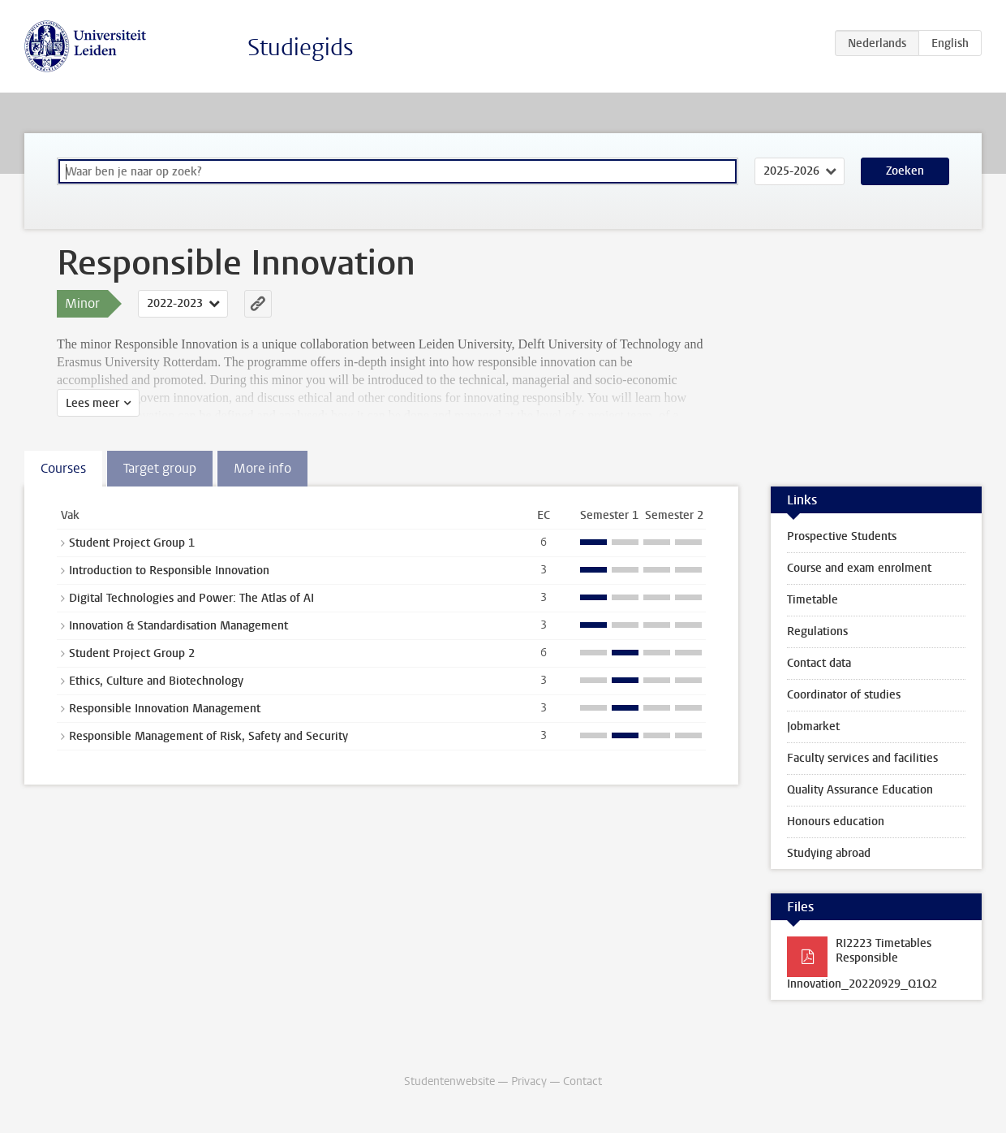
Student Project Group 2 (132, 653)
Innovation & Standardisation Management (178, 626)
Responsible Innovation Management (164, 708)
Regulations (817, 631)
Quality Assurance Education (860, 790)
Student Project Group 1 (132, 543)
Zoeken (905, 171)
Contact (582, 1081)
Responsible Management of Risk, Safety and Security (208, 736)
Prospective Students (841, 536)
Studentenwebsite (449, 1081)
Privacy (529, 1081)
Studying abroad (829, 853)
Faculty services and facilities (862, 758)
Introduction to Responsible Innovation (169, 570)
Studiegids (300, 47)
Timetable (812, 600)
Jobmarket (813, 726)
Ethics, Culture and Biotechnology (156, 681)
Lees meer (92, 403)
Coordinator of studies (844, 695)
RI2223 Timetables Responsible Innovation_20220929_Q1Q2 (862, 964)
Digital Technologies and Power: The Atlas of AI (191, 598)
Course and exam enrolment (859, 568)
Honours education (835, 821)
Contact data (819, 663)
